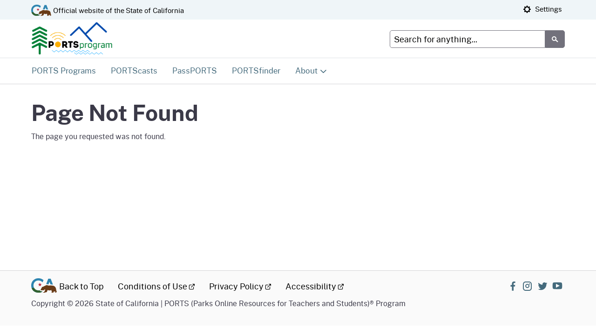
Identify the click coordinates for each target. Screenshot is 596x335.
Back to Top (81, 286)
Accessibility (314, 286)
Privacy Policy (240, 286)
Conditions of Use (156, 286)
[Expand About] (311, 70)
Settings (542, 9)
